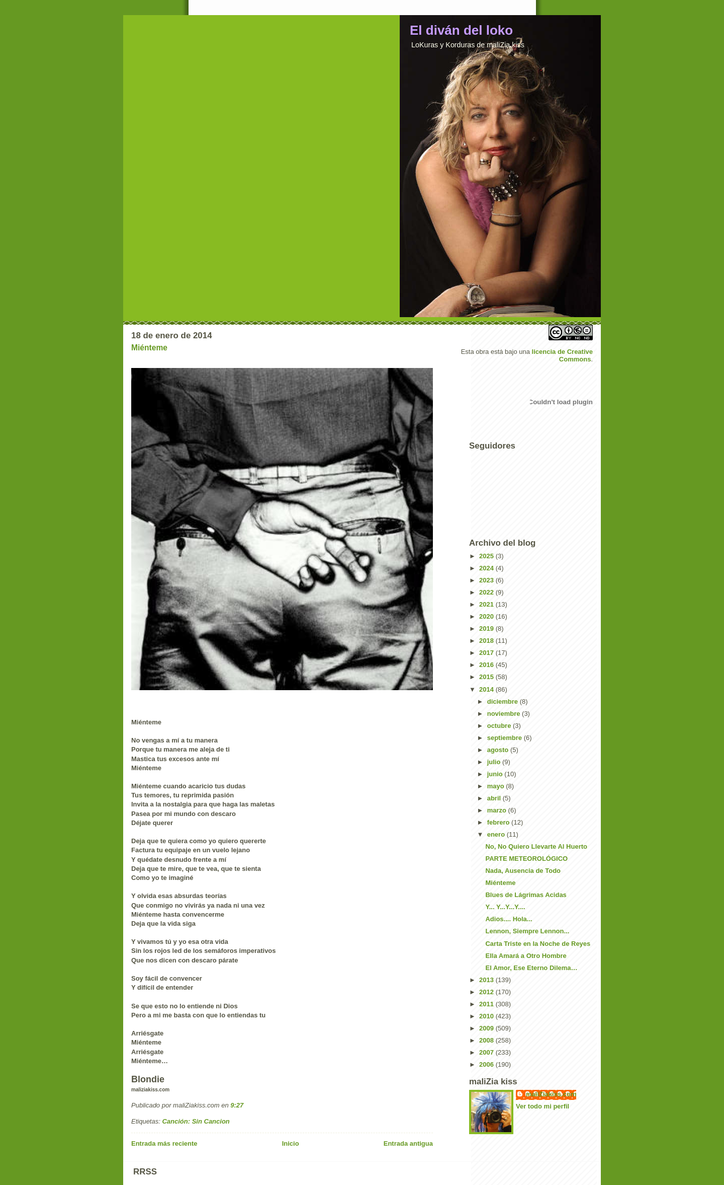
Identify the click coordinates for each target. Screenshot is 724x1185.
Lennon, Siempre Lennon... (527, 931)
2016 (487, 665)
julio (494, 762)
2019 (487, 628)
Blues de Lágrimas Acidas (525, 895)
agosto (498, 750)
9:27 (236, 1105)
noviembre (504, 713)
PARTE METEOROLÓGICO (526, 858)
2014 (487, 689)
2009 (487, 1028)
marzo (497, 810)
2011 (487, 1004)
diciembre (503, 701)
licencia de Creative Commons (562, 355)
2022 (487, 592)
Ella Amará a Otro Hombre (525, 955)
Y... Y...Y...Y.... (505, 907)
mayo (496, 786)
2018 (487, 640)
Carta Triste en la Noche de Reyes (537, 943)
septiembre (505, 738)
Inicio (290, 1143)
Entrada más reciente (164, 1143)
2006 (487, 1064)
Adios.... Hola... (508, 919)
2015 (487, 677)
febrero (499, 822)
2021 (487, 604)
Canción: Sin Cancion (195, 1121)
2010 (487, 1016)
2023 (487, 580)
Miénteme (149, 347)
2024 (487, 568)
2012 (487, 992)
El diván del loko (461, 30)
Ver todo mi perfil (542, 1106)
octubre (500, 725)
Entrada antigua (408, 1143)
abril (495, 798)
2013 (487, 980)
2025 (487, 556)
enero (497, 834)
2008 (487, 1040)
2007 (487, 1052)
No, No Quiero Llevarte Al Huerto (536, 846)
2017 (487, 652)
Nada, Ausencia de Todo (523, 870)
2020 (487, 616)
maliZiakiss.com (551, 1094)
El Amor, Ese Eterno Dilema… (531, 968)
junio (496, 774)
